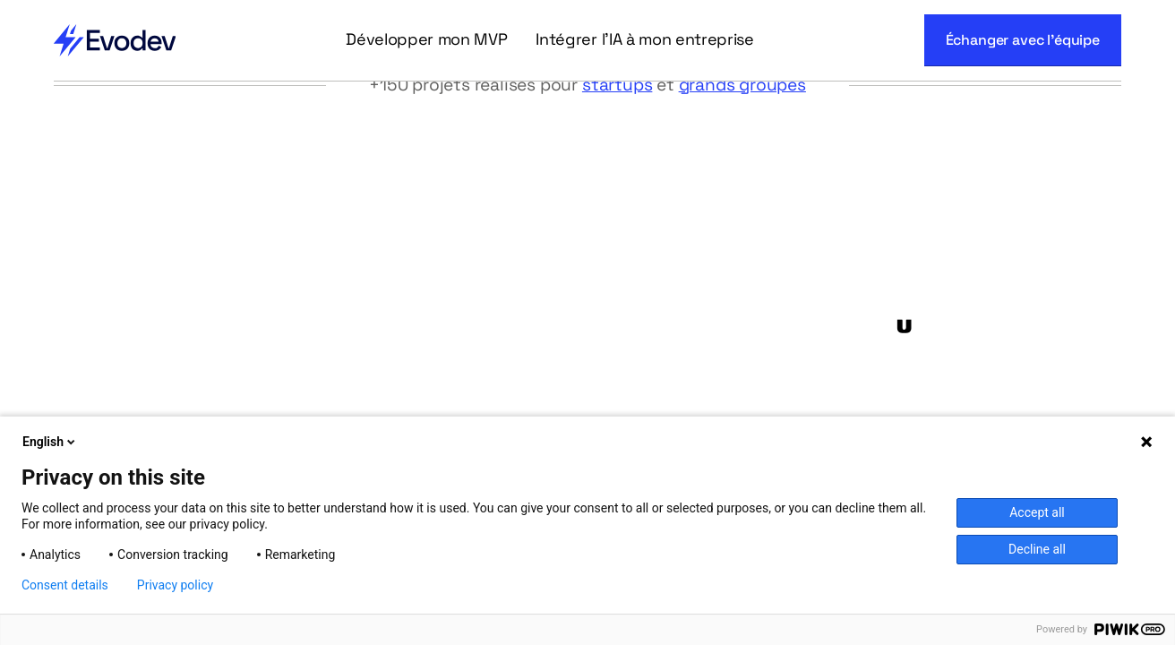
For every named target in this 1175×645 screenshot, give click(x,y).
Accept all (1037, 512)
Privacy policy (175, 585)
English (50, 441)
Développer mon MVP (426, 39)
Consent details (64, 585)
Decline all (1037, 549)
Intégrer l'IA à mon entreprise (644, 39)
